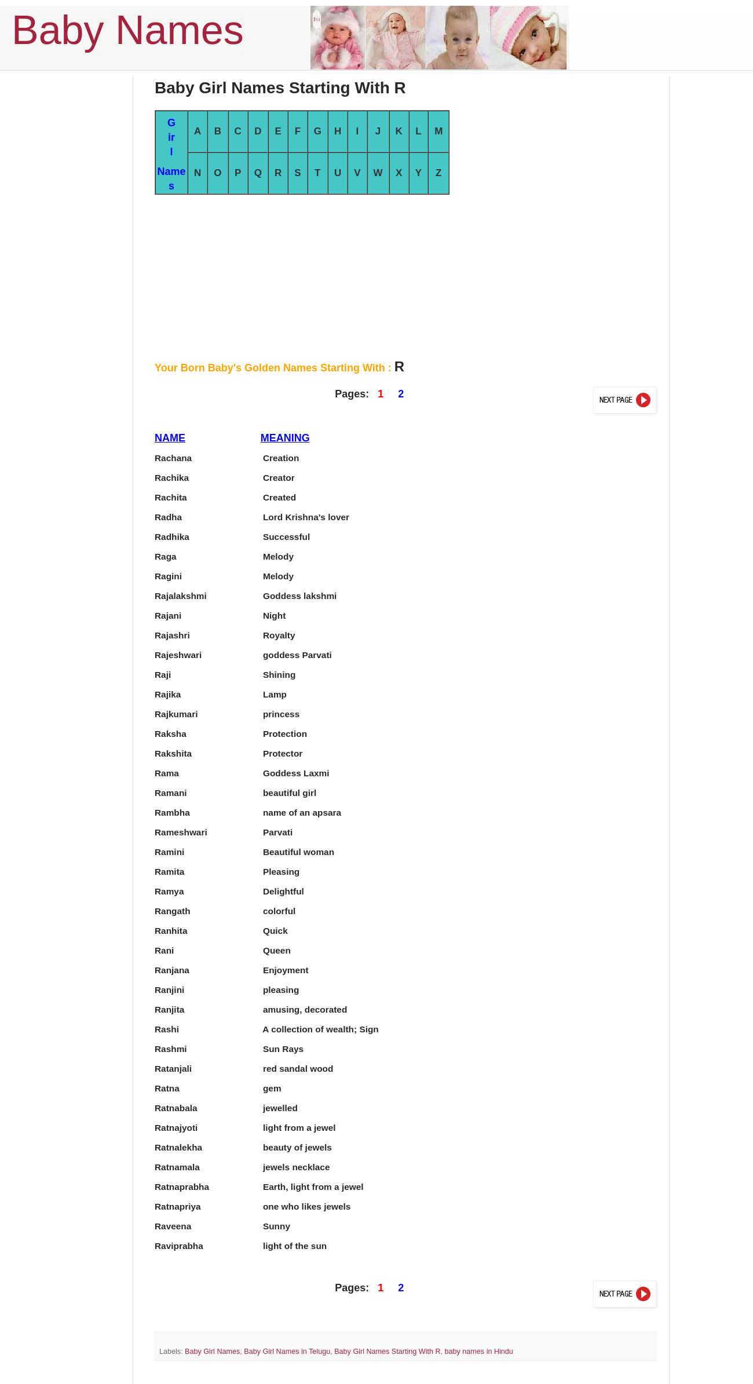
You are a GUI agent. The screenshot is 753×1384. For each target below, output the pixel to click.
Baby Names (128, 30)
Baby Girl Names (212, 1352)
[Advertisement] (405, 276)
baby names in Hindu (479, 1352)
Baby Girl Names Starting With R (387, 1352)
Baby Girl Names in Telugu (287, 1352)
